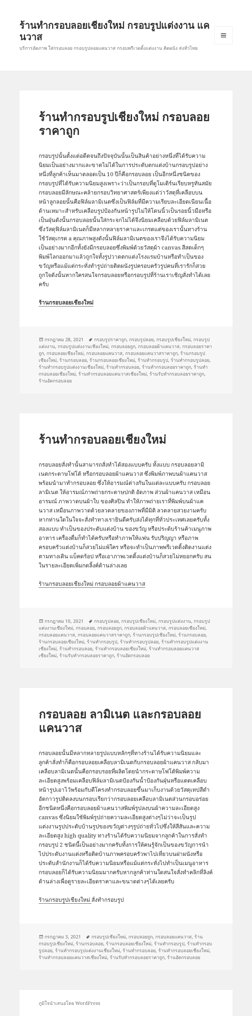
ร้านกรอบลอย (73, 360)
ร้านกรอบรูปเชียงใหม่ (154, 635)
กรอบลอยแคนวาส (104, 353)
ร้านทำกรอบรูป (153, 360)
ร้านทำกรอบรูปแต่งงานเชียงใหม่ (71, 367)
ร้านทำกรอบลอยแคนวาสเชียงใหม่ (112, 374)
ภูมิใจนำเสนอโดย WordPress (69, 1003)
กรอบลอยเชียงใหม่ (65, 353)
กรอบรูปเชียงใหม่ (173, 339)
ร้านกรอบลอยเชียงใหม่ (112, 360)
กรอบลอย (85, 628)
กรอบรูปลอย (141, 339)
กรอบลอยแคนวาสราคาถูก (151, 353)
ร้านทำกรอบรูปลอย (190, 360)
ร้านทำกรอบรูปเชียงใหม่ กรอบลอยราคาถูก (124, 123)
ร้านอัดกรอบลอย (55, 381)
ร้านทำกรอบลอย (122, 367)
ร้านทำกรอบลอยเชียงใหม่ (102, 439)
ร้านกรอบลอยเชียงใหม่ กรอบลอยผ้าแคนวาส (92, 583)
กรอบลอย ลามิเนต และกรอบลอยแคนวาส (120, 720)
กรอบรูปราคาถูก (110, 339)
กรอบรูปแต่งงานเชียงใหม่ (83, 346)
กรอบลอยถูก (123, 346)
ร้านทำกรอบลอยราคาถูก (166, 367)
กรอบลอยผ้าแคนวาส (159, 346)
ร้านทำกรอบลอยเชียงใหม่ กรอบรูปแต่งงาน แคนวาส (114, 31)
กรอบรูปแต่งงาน (174, 621)
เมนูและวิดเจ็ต (223, 35)
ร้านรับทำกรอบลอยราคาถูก (176, 374)
